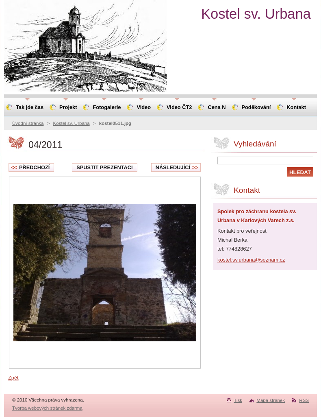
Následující (177, 167)
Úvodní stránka (27, 123)
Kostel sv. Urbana (71, 123)
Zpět (13, 378)
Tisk (238, 400)
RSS (304, 400)
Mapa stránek (270, 400)
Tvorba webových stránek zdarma (47, 408)
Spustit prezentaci (104, 167)
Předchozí (30, 167)
